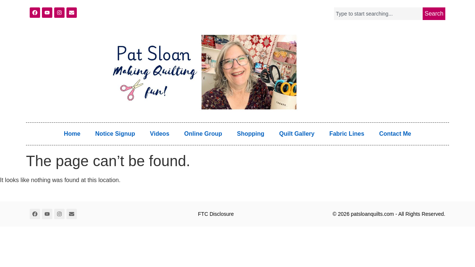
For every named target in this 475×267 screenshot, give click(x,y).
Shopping (251, 134)
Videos (159, 134)
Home (72, 134)
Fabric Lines (346, 134)
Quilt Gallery (296, 134)
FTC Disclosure (216, 214)
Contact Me (395, 134)
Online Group (203, 134)
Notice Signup (115, 134)
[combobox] (378, 13)
